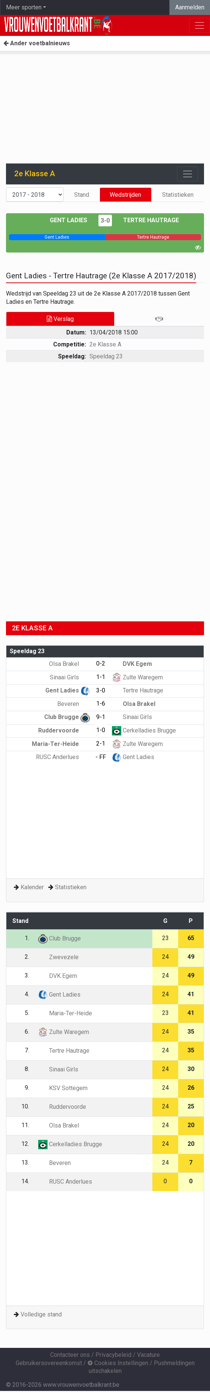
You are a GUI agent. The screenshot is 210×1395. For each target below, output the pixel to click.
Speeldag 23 (106, 356)
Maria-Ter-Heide (61, 743)
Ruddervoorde (64, 730)
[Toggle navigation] (187, 173)
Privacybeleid (113, 1354)
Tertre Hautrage (151, 220)
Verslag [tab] (60, 318)
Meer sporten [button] (24, 7)
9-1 (100, 717)
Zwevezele (58, 957)
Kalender (32, 887)
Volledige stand (41, 1314)
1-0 (100, 730)
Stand (81, 194)
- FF (100, 757)
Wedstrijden (125, 194)
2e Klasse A (105, 344)
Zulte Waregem (137, 677)
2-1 (100, 743)
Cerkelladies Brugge (144, 730)
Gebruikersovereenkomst (49, 1363)
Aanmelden (189, 7)
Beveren (73, 703)
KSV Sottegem (63, 1088)
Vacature (148, 1354)
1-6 (100, 703)
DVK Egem (132, 663)
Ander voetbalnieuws (36, 43)
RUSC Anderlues (63, 757)
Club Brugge (67, 717)
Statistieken (178, 194)
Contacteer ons (70, 1354)
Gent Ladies (68, 220)
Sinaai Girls (70, 677)
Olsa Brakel (69, 663)
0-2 (100, 663)
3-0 (105, 220)
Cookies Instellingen (118, 1363)
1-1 (100, 676)
